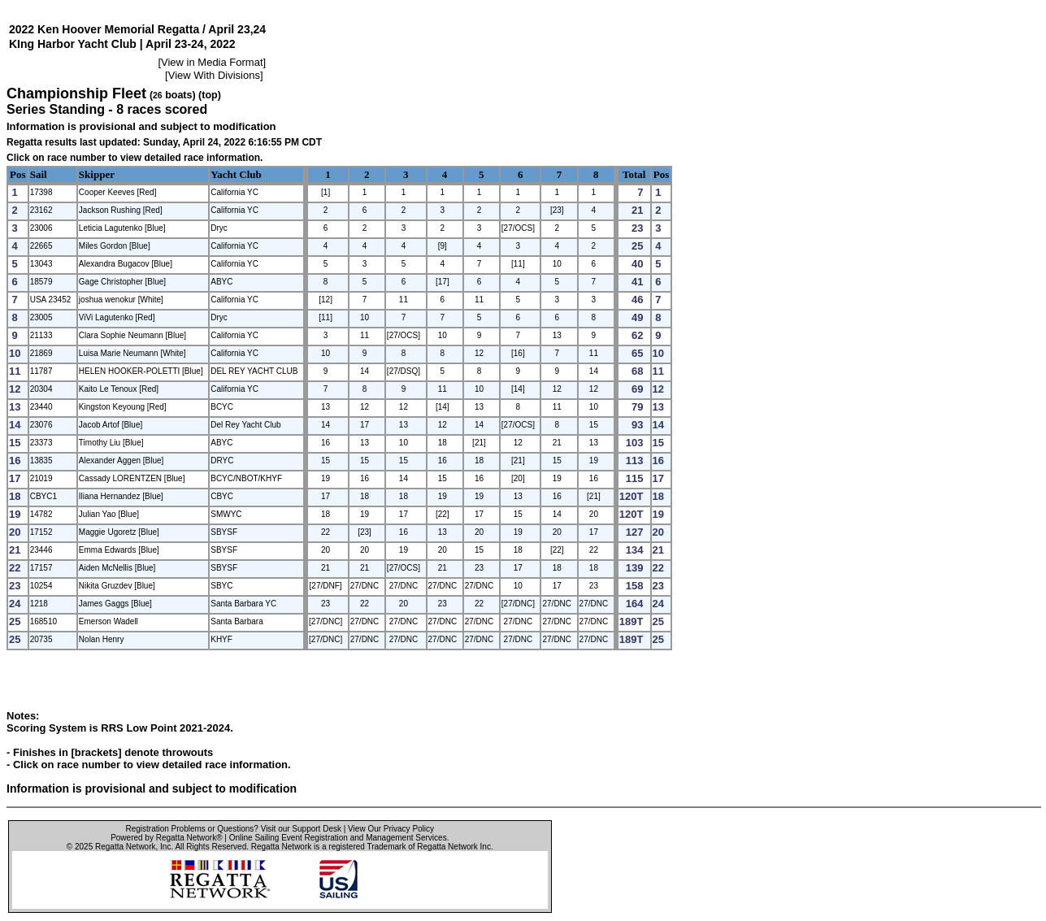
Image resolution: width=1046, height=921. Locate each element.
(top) (209, 95)
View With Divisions (214, 75)
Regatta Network (125, 846)
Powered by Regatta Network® (166, 837)
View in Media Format (212, 62)
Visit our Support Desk (301, 828)
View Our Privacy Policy (391, 828)
